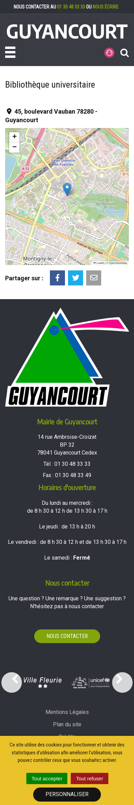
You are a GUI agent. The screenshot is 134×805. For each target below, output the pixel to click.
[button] (67, 189)
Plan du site (67, 724)
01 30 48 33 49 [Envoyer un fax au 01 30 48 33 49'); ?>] (73, 475)
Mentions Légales (67, 712)
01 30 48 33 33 (71, 7)
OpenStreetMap (118, 263)
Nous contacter (67, 636)
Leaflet (98, 263)
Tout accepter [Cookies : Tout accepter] (46, 778)
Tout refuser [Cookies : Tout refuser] (89, 778)
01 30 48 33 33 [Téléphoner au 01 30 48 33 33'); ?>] (72, 464)
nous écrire (106, 7)
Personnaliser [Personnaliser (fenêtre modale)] (67, 794)
